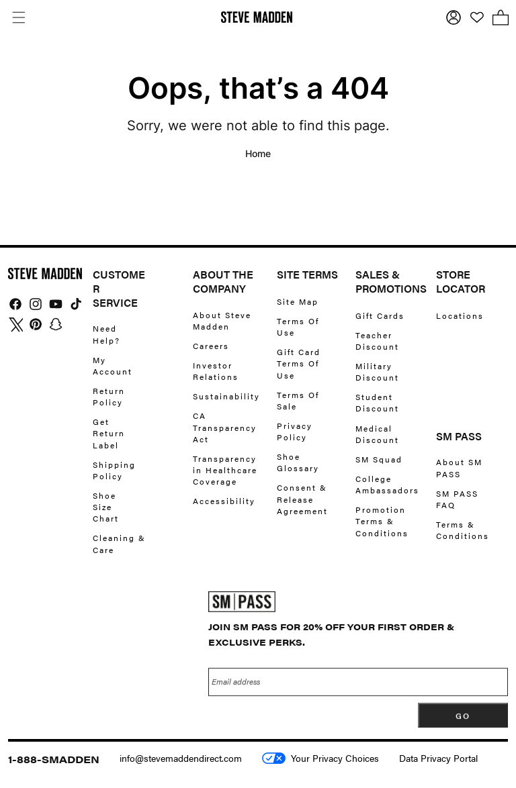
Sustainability (226, 396)
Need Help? (106, 334)
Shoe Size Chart (106, 506)
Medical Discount (377, 434)
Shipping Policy (114, 470)
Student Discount (377, 402)
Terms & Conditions (462, 530)
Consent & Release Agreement (302, 498)
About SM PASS (459, 467)
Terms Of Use (298, 326)
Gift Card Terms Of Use (298, 363)
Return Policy (109, 396)
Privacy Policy (294, 431)
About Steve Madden (222, 320)
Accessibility (224, 501)
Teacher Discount (377, 340)
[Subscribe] (463, 720)
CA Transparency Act (225, 426)
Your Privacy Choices (320, 758)
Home (258, 153)
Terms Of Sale (298, 400)
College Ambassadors (387, 484)
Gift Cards (379, 316)
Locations (460, 316)
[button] (18, 17)
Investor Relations (216, 371)
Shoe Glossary (298, 462)
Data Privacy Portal (438, 758)
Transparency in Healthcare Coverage (225, 469)
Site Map (297, 301)
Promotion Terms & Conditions (381, 520)
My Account (112, 365)
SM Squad (378, 459)
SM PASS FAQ (457, 499)
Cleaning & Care (119, 543)
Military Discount (377, 371)
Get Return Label (109, 432)
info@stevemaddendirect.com (181, 758)
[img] (15, 304)
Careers (211, 346)
